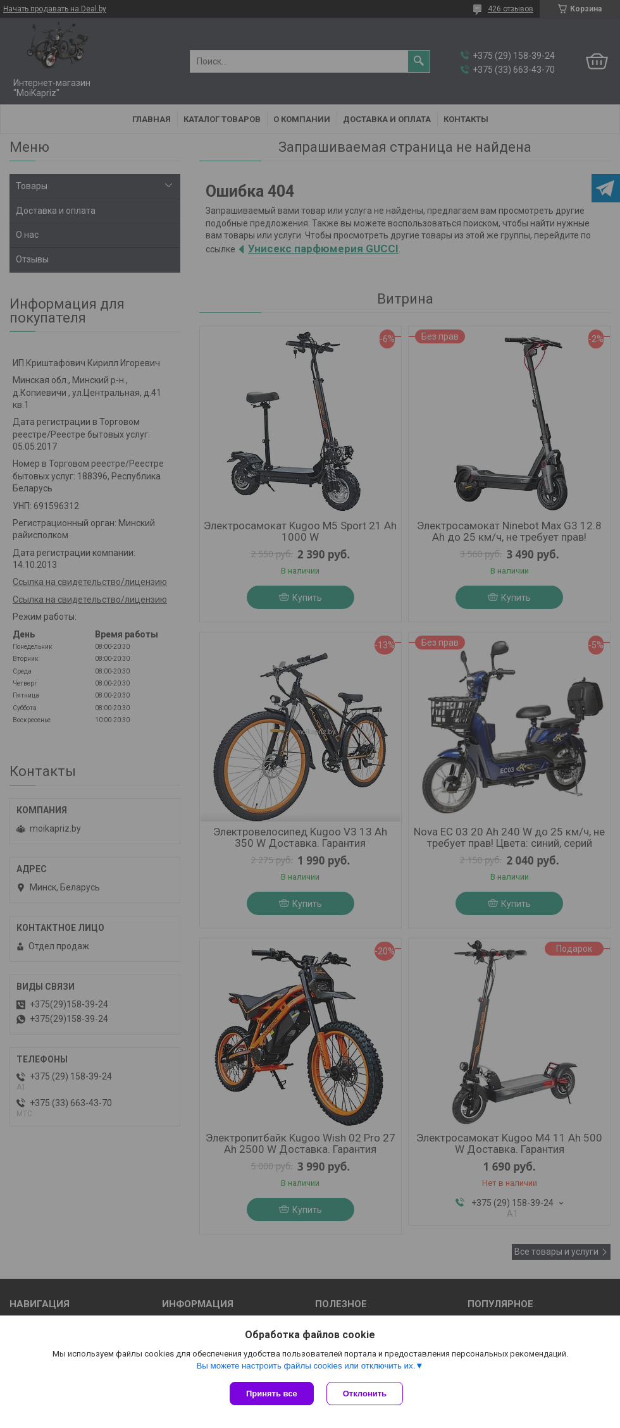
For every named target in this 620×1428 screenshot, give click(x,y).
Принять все (271, 1393)
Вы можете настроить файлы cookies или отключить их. (305, 1365)
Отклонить (365, 1393)
